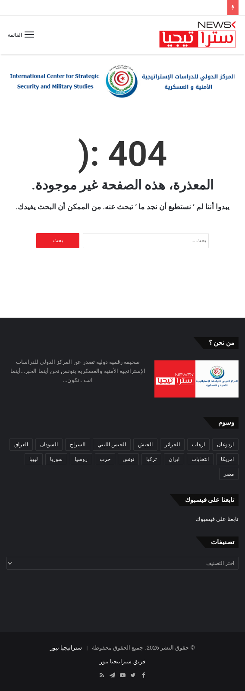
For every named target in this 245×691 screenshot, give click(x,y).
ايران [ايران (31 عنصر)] (174, 459)
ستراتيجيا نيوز (66, 647)
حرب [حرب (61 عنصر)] (105, 459)
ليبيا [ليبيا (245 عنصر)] (33, 459)
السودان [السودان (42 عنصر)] (49, 445)
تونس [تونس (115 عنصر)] (128, 459)
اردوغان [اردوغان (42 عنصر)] (225, 445)
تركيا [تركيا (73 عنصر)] (151, 459)
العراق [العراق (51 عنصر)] (21, 445)
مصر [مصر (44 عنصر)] (229, 474)
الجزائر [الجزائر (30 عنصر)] (172, 445)
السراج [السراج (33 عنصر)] (77, 445)
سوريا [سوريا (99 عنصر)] (56, 459)
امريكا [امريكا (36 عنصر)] (227, 459)
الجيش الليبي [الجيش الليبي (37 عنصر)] (111, 445)
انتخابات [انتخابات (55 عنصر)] (200, 459)
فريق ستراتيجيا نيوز (122, 661)
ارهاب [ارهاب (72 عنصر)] (198, 445)
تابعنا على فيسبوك (217, 519)
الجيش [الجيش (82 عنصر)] (145, 445)
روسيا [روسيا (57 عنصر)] (81, 459)
